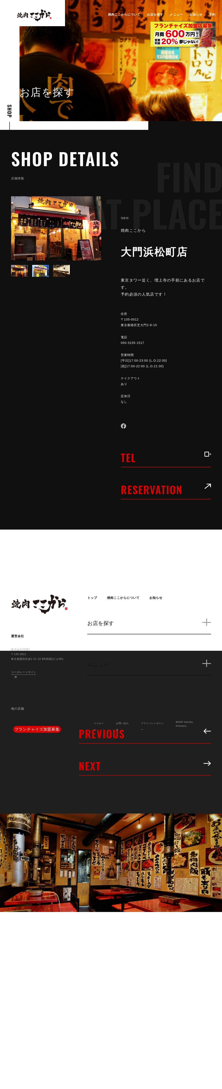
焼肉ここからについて (124, 14)
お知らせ (195, 14)
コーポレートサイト (23, 672)
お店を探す (155, 14)
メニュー (176, 14)
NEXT (145, 765)
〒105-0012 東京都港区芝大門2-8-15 (142, 322)
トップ (92, 597)
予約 (212, 14)
